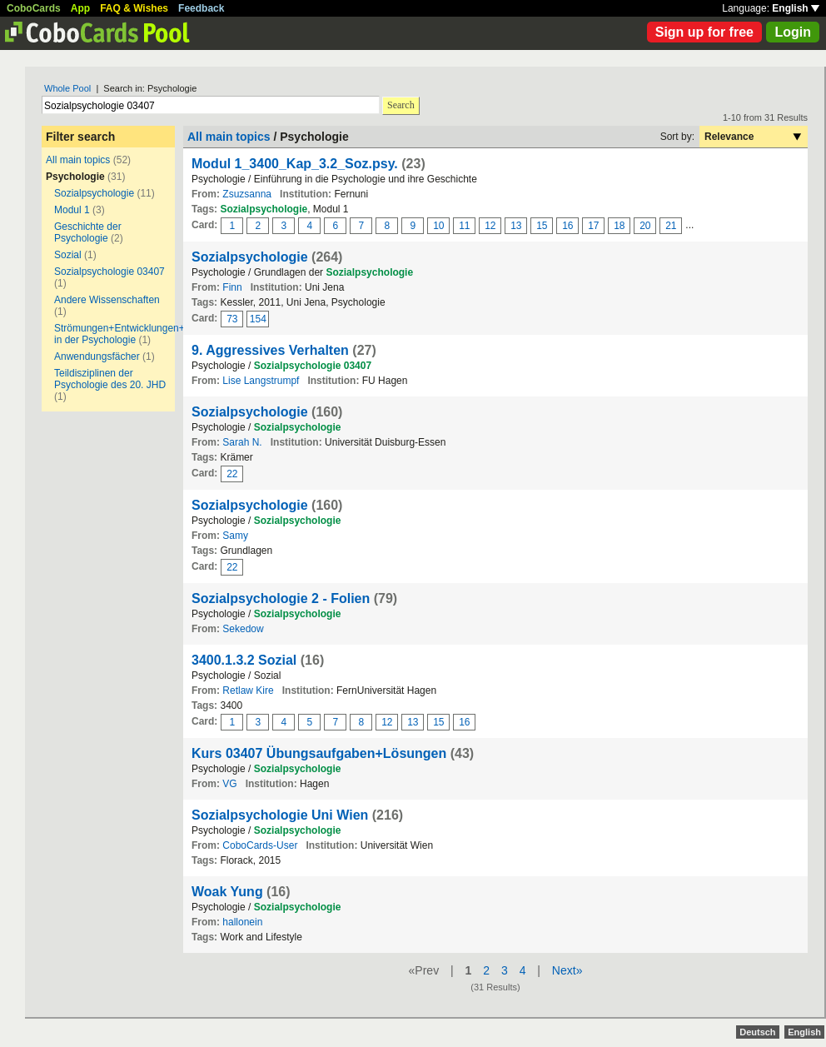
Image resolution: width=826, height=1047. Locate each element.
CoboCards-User (259, 845)
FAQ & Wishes (134, 8)
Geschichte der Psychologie (88, 232)
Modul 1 (72, 210)
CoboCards (34, 8)
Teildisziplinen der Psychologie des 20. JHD (110, 379)
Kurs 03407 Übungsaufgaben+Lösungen (319, 753)
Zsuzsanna (246, 194)
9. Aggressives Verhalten (270, 350)
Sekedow (242, 629)
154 (258, 319)
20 (644, 226)
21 (670, 226)
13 (515, 226)
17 (593, 226)
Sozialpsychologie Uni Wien (280, 815)
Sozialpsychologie (94, 193)
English (795, 8)
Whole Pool (67, 88)
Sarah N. (241, 442)
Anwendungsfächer (97, 356)
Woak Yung (227, 892)
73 (231, 319)
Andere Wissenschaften (107, 300)
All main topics (78, 160)
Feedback (201, 8)
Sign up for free (704, 32)
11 (464, 226)
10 (438, 226)
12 (490, 226)
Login (792, 32)
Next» (567, 970)
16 (567, 226)
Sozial (68, 255)
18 (619, 226)
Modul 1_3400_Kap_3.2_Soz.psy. (295, 164)
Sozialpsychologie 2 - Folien (281, 598)
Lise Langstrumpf (260, 380)
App (80, 8)
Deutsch (757, 1032)
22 (231, 474)
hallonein (242, 922)
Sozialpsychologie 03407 (109, 271)
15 (541, 226)
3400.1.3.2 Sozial (244, 660)
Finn (231, 287)
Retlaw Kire (247, 690)
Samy (235, 535)
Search (401, 105)
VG (229, 784)
